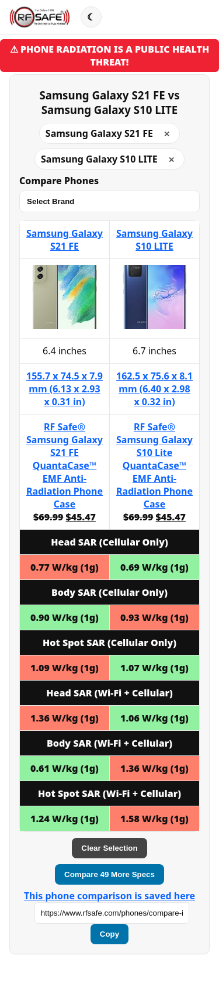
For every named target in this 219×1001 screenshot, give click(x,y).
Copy (109, 934)
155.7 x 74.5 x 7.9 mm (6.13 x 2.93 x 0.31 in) (64, 389)
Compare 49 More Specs (109, 874)
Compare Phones (59, 180)
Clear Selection (109, 848)
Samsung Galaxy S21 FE (64, 240)
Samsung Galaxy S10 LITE (154, 240)
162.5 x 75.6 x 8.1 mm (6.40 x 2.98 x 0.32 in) (154, 389)
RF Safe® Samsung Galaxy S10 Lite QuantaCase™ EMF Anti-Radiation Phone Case (154, 465)
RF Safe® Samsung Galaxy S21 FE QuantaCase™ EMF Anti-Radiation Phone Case (64, 465)
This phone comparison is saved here (109, 895)
